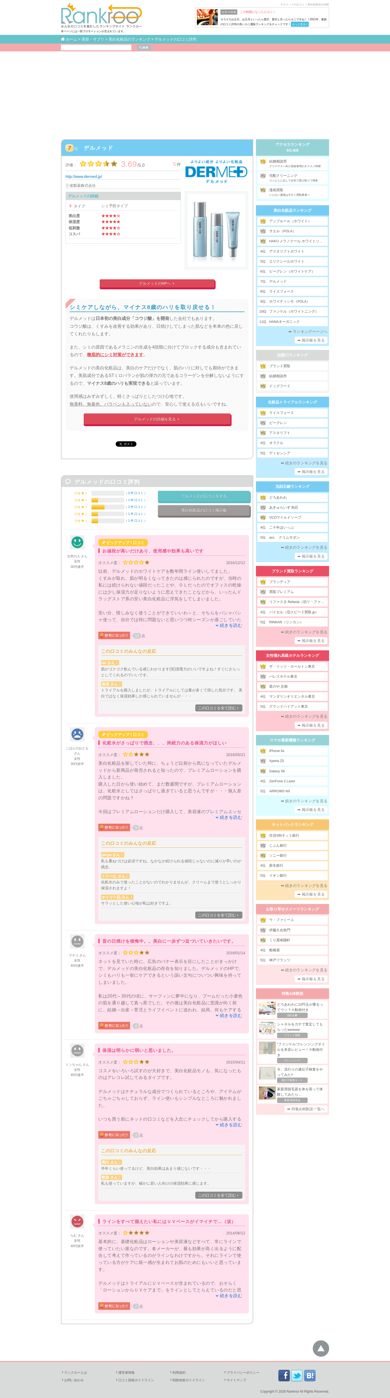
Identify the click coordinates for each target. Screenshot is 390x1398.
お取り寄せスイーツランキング (292, 909)
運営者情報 (125, 1372)
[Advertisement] (195, 92)
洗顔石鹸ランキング (292, 486)
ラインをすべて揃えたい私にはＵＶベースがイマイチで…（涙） (169, 1221)
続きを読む (231, 625)
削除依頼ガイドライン (187, 1380)
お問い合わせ (72, 1380)
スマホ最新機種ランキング (292, 740)
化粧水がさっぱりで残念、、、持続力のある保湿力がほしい (164, 743)
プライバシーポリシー (241, 1372)
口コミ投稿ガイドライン (134, 1380)
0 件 (135, 493)
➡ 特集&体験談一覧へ (306, 1109)
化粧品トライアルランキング (292, 402)
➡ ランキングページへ (307, 331)
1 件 (135, 500)
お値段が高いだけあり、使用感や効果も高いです (153, 551)
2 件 (135, 506)
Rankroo (293, 1391)
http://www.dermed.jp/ (84, 176)
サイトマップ (234, 1380)
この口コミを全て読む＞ (219, 708)
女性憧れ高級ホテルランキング (292, 655)
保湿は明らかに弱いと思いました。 (139, 1050)
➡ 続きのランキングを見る (304, 463)
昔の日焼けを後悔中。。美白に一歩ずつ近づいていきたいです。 (169, 941)
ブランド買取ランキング (292, 571)
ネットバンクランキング (292, 824)
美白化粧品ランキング (292, 210)
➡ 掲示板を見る (311, 340)
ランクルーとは (74, 1372)
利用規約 (177, 1372)
